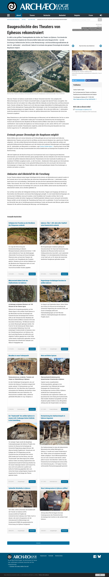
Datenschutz (59, 556)
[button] (78, 80)
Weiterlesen (32, 274)
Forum (91, 15)
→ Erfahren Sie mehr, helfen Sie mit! (18, 566)
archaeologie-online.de (13, 19)
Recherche (47, 15)
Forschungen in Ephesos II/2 (83, 109)
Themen (32, 15)
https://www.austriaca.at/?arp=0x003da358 (84, 99)
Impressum (43, 556)
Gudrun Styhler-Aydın (46, 146)
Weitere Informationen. (44, 575)
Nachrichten (31, 19)
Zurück (38, 543)
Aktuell (18, 15)
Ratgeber (77, 15)
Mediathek (62, 15)
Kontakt (51, 556)
